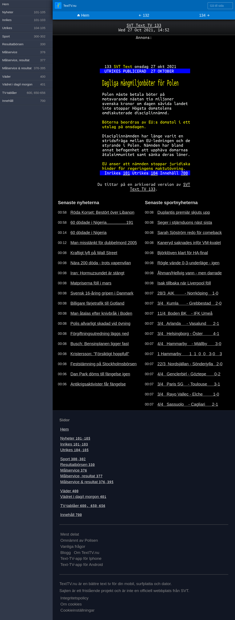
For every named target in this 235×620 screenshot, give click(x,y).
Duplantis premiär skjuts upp (183, 212)
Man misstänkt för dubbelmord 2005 (103, 242)
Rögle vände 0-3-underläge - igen (188, 263)
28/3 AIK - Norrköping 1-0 (187, 293)
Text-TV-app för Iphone (80, 558)
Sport (73, 459)
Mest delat (69, 534)
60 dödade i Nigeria (88, 232)
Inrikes (74, 444)
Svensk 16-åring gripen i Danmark (101, 293)
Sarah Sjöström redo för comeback (189, 232)
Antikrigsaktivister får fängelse (98, 384)
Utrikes (74, 450)
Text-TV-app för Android (81, 564)
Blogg (65, 552)
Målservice (73, 470)
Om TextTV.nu (86, 552)
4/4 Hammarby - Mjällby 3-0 (189, 343)
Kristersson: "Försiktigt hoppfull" (99, 353)
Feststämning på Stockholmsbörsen (103, 364)
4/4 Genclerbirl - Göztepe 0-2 (188, 374)
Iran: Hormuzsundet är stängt (97, 273)
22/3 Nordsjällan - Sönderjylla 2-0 (189, 364)
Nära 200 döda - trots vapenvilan (100, 263)
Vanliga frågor (72, 546)
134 (204, 15)
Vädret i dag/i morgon (83, 496)
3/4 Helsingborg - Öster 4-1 (188, 333)
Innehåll (71, 514)
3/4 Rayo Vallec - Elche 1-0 (188, 394)
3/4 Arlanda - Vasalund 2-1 (188, 323)
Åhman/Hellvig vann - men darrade (189, 273)
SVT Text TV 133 (144, 25)
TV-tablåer (82, 505)
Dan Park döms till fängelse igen (100, 374)
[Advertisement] (144, 50)
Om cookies (71, 604)
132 (143, 15)
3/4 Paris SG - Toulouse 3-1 (188, 384)
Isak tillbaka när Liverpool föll (184, 283)
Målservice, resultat (81, 476)
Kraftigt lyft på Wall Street (93, 252)
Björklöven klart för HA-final (182, 252)
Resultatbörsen (77, 464)
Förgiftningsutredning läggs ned (99, 333)
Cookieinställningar (77, 610)
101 (126, 172)
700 (184, 172)
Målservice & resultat (86, 482)
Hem (83, 15)
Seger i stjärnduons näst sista (184, 222)
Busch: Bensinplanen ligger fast (99, 343)
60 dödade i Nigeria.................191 (101, 222)
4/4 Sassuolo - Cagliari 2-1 (187, 404)
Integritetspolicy (74, 598)
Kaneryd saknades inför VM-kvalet (189, 242)
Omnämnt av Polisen (79, 540)
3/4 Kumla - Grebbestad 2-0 (189, 303)
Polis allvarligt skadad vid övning (100, 323)
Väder (69, 491)
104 (154, 172)
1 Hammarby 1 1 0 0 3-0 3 (189, 353)
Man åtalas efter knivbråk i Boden (101, 313)
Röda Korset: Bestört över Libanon (102, 212)
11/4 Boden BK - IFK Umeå (184, 313)
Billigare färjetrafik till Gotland (97, 303)
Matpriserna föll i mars (90, 283)
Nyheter (75, 438)
